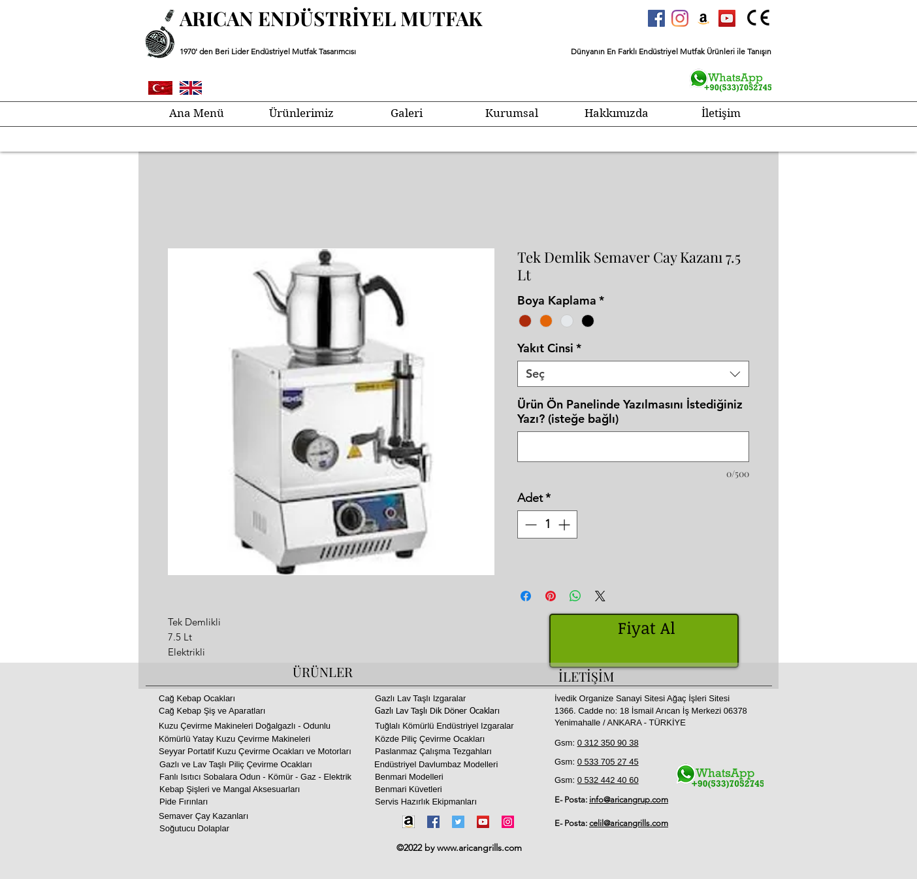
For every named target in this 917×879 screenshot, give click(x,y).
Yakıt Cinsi (549, 348)
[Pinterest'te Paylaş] (550, 596)
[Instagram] (679, 18)
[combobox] (633, 374)
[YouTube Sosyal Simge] (726, 18)
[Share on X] (600, 596)
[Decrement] (529, 524)
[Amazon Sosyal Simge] (703, 18)
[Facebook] (433, 822)
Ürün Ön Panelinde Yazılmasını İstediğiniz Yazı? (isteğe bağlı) (630, 411)
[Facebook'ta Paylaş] (526, 596)
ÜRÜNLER (323, 671)
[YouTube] (483, 822)
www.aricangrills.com (479, 848)
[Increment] (565, 524)
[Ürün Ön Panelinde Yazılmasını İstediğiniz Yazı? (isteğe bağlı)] (633, 446)
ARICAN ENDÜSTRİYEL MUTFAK (331, 18)
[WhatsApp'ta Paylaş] (575, 596)
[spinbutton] (547, 524)
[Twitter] (458, 822)
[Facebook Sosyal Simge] (656, 18)
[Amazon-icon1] (408, 822)
